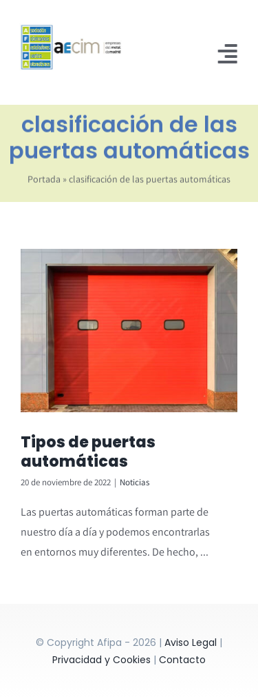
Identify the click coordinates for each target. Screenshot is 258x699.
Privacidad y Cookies (101, 660)
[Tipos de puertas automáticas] (129, 330)
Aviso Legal (190, 642)
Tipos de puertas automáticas (88, 452)
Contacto (182, 660)
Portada (44, 180)
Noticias (134, 482)
